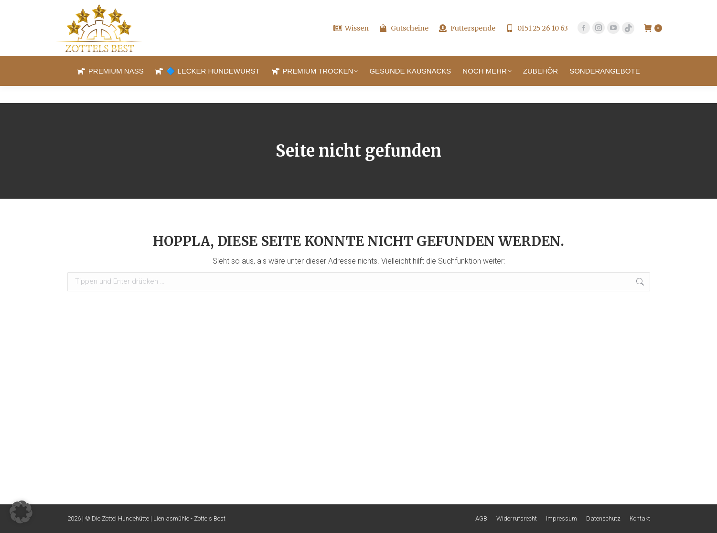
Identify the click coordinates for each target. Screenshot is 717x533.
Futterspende (466, 45)
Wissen (351, 45)
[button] (21, 512)
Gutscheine (403, 45)
